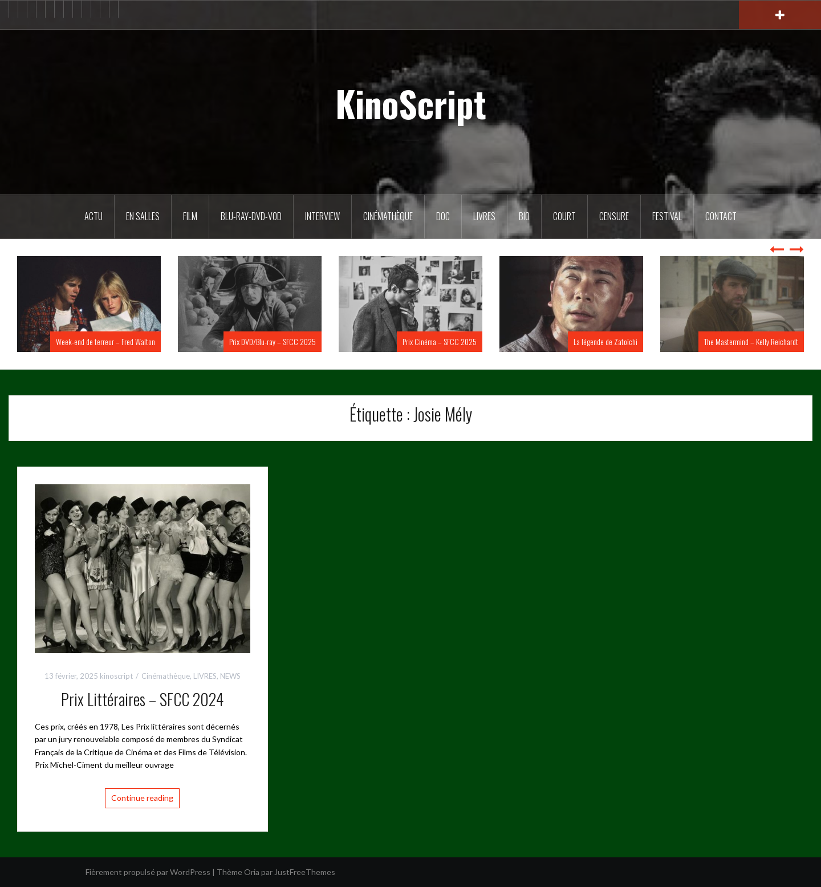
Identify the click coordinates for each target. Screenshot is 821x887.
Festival (667, 216)
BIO (524, 216)
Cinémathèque (388, 216)
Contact (721, 216)
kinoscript (116, 676)
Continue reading (142, 798)
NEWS (230, 676)
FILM (190, 216)
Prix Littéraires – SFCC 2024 (142, 699)
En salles (143, 216)
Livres (484, 216)
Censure (614, 216)
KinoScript (410, 103)
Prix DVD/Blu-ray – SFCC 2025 (272, 341)
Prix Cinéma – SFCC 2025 (440, 341)
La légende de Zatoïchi (605, 341)
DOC (443, 216)
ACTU (93, 216)
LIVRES (205, 676)
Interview (322, 216)
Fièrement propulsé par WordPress (148, 872)
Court (564, 216)
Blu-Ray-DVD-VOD (251, 216)
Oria (251, 872)
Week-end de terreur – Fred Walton (105, 341)
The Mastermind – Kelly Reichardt (751, 341)
